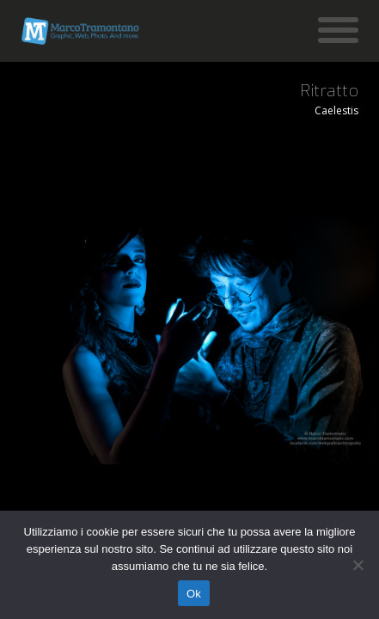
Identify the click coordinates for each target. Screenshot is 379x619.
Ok (193, 593)
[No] (357, 564)
